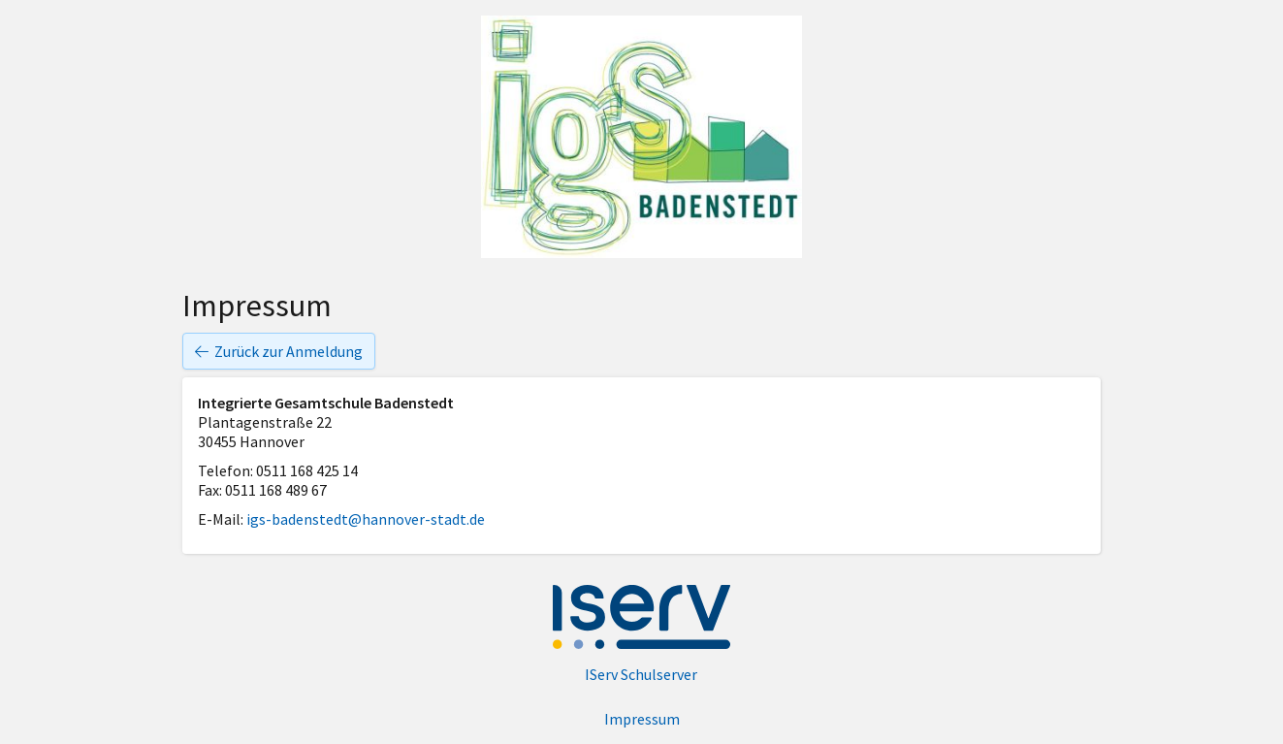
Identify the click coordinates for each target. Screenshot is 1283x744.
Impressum (642, 718)
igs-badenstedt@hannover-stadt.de (365, 519)
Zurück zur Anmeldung (279, 351)
